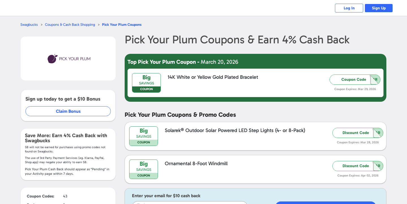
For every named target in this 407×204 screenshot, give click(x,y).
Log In (349, 8)
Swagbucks (29, 24)
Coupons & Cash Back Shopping (70, 24)
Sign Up (379, 8)
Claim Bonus (68, 111)
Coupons (122, 24)
